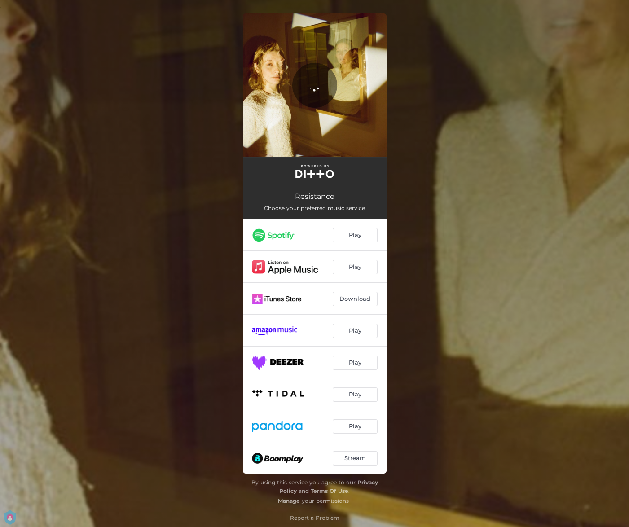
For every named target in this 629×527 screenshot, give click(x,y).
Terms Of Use (329, 490)
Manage (289, 500)
